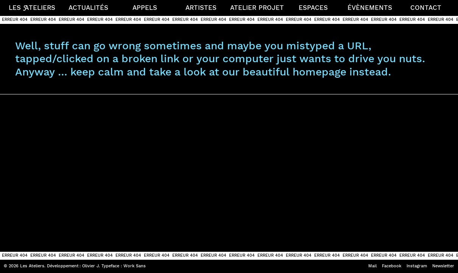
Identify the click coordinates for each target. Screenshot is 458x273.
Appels (144, 7)
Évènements (369, 7)
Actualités (88, 7)
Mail (372, 266)
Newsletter (443, 266)
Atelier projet (257, 7)
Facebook (391, 266)
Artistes (201, 7)
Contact (425, 7)
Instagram (417, 266)
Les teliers (32, 7)
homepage (319, 72)
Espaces (313, 7)
